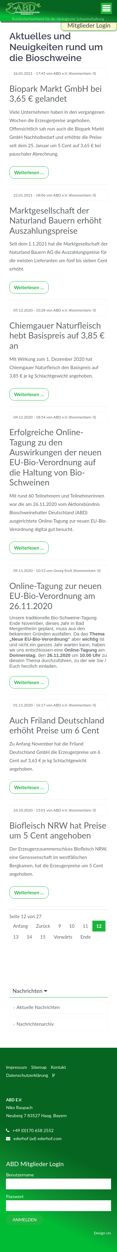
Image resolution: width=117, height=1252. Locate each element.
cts (108, 1233)
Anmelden (24, 1219)
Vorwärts (63, 937)
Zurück (43, 926)
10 (72, 926)
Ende (85, 937)
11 (85, 926)
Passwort (14, 1196)
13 (15, 937)
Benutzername (20, 1174)
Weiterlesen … (26, 170)
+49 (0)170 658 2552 (33, 1130)
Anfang (20, 926)
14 (29, 937)
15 (43, 937)
